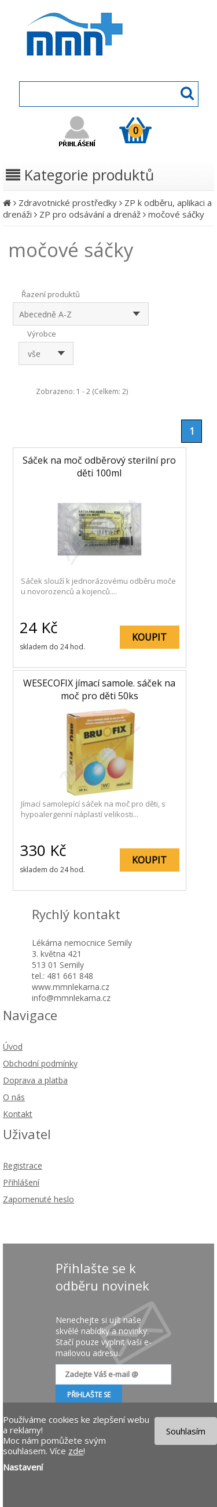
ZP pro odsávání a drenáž (90, 214)
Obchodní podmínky (40, 1063)
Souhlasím (185, 1431)
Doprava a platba (35, 1080)
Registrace (22, 1165)
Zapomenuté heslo (38, 1199)
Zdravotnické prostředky (68, 202)
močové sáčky (176, 214)
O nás (14, 1097)
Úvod (13, 1046)
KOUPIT (149, 637)
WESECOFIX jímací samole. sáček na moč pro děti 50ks (99, 689)
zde (75, 1451)
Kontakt (17, 1113)
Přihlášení (21, 1182)
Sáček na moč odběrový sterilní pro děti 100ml (99, 466)
